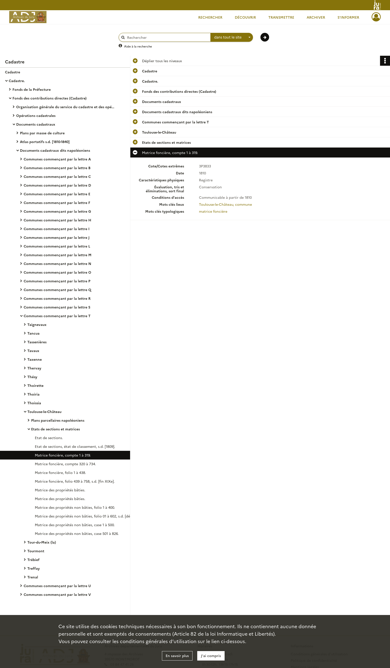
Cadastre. (17, 80)
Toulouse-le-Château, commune (225, 204)
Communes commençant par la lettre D (57, 185)
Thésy (32, 376)
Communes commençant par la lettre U (57, 585)
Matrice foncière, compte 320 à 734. (65, 463)
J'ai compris (211, 655)
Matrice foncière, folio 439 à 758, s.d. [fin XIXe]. (75, 481)
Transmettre (281, 17)
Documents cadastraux (35, 124)
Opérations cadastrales (35, 115)
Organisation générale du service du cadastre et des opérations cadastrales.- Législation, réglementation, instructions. (66, 106)
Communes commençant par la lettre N (57, 263)
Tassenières (37, 341)
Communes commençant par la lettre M (58, 254)
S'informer (348, 17)
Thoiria (33, 394)
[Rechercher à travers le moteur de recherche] (167, 37)
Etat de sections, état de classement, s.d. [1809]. (75, 446)
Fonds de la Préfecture (31, 89)
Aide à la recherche (138, 46)
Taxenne (34, 359)
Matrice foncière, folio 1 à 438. (60, 472)
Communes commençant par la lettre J (57, 237)
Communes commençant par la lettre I (57, 228)
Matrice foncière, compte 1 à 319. (63, 455)
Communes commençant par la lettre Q (57, 289)
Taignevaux (37, 324)
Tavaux (33, 350)
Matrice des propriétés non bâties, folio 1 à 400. (75, 507)
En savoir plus (177, 655)
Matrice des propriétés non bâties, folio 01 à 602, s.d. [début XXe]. (84, 516)
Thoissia (34, 402)
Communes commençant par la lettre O (57, 272)
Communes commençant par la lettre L (57, 246)
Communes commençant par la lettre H (57, 219)
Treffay (33, 568)
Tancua (33, 333)
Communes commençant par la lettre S (57, 307)
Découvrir (245, 17)
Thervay (34, 367)
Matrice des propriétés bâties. (60, 489)
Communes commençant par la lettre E (57, 193)
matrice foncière (213, 211)
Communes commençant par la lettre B (57, 167)
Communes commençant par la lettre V (57, 594)
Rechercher (210, 17)
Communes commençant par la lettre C (57, 176)
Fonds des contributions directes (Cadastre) (49, 98)
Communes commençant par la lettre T (57, 315)
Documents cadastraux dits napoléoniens (55, 150)
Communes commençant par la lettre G (57, 211)
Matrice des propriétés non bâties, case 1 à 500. (75, 524)
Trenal (32, 576)
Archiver (316, 17)
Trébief (33, 559)
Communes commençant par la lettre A (57, 158)
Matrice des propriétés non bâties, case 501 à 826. (77, 533)
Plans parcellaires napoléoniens (57, 420)
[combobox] (232, 37)
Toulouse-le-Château (44, 411)
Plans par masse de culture (42, 132)
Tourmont (35, 550)
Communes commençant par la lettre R (57, 298)
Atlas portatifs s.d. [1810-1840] (45, 141)
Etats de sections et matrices (55, 428)
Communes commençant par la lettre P (57, 280)
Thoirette (35, 385)
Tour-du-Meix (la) (41, 542)
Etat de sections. (49, 437)
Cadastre (12, 71)
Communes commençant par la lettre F (57, 202)
